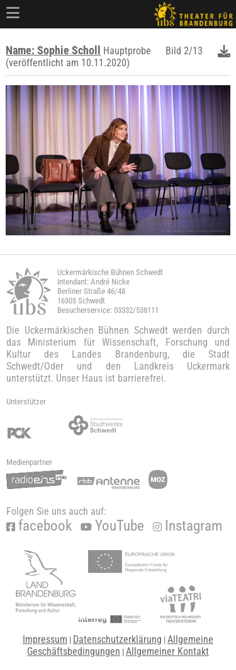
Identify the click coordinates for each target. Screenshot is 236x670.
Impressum (45, 639)
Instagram (187, 525)
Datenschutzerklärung (117, 639)
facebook (39, 525)
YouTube (112, 525)
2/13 (193, 51)
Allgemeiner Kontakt (167, 651)
